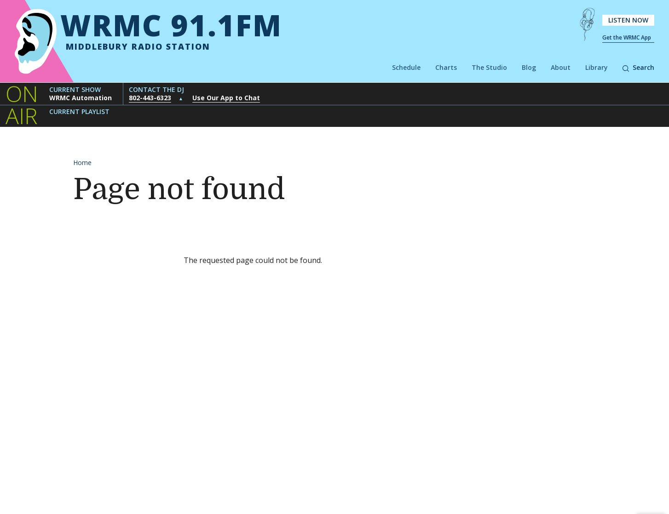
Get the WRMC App (626, 37)
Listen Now (628, 20)
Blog (529, 67)
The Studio (489, 67)
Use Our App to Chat (226, 97)
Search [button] (638, 67)
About (561, 67)
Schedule (406, 67)
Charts (446, 67)
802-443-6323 (150, 97)
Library (596, 67)
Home (82, 162)
